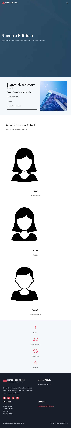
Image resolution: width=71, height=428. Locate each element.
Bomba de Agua (7, 406)
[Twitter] (8, 398)
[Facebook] (4, 398)
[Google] (13, 398)
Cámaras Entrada (8, 408)
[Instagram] (17, 398)
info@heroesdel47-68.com (46, 406)
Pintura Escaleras (8, 413)
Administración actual (44, 384)
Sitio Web (6, 411)
